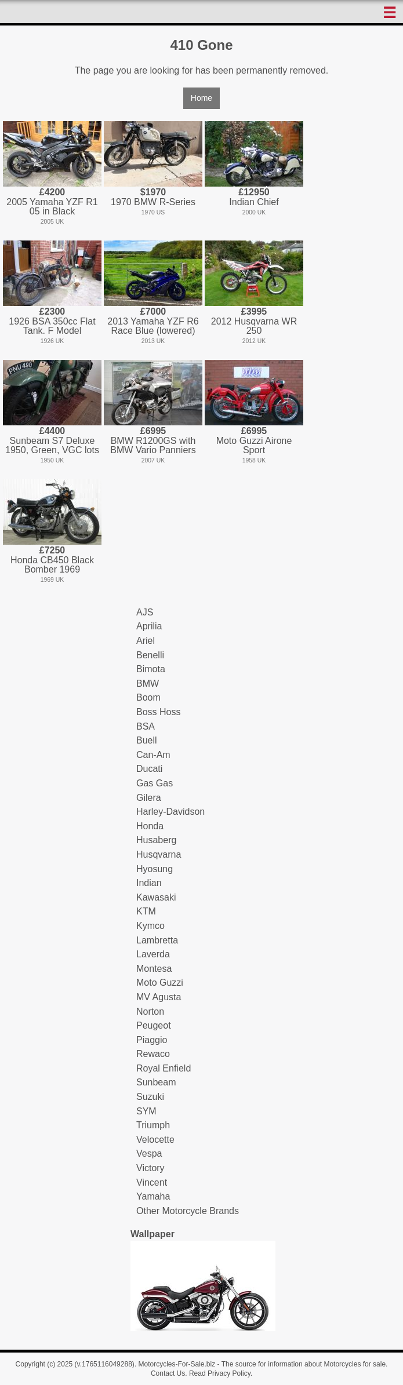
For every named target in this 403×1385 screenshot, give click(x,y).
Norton (150, 1011)
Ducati (149, 769)
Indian (149, 883)
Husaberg (156, 840)
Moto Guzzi (159, 982)
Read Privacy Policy (219, 1373)
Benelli (150, 655)
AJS (144, 612)
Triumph (153, 1125)
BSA (145, 726)
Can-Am (153, 755)
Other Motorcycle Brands (187, 1211)
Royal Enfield (163, 1068)
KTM (146, 911)
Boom (148, 697)
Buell (146, 740)
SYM (146, 1111)
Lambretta (157, 940)
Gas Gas (154, 783)
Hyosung (154, 869)
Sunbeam (156, 1082)
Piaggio (151, 1040)
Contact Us (168, 1373)
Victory (150, 1168)
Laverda (153, 954)
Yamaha (153, 1196)
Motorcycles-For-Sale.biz (176, 1364)
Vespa (149, 1153)
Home (201, 98)
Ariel (145, 641)
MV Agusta (158, 997)
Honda (150, 826)
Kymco (150, 926)
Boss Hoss (158, 712)
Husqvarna (158, 854)
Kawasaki (156, 897)
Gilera (148, 798)
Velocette (155, 1140)
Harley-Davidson (170, 812)
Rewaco (153, 1054)
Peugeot (153, 1025)
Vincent (151, 1182)
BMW (147, 683)
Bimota (150, 669)
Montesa (154, 969)
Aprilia (149, 626)
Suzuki (150, 1097)
